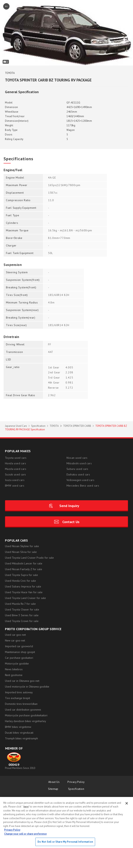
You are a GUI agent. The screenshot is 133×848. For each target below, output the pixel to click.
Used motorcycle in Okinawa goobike (27, 686)
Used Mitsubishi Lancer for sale (23, 563)
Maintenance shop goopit (20, 652)
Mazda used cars (15, 469)
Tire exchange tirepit (17, 698)
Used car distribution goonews (23, 709)
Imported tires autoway (19, 692)
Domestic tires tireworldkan (21, 704)
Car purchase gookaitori (19, 658)
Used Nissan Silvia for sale (21, 552)
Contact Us (70, 522)
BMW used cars (14, 485)
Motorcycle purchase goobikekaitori (26, 715)
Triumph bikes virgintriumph (21, 738)
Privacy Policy (76, 782)
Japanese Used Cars (16, 426)
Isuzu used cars (14, 480)
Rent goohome (13, 675)
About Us (54, 782)
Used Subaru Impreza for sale (23, 586)
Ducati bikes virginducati (19, 732)
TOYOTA (54, 426)
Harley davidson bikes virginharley (25, 721)
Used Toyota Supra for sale (21, 575)
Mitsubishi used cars (79, 463)
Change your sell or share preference (25, 833)
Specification (38, 426)
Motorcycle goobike (17, 663)
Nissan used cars (76, 458)
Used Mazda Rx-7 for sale (20, 604)
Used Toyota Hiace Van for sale (23, 592)
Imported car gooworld (19, 646)
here (26, 806)
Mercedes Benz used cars (82, 485)
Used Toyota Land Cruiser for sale (25, 598)
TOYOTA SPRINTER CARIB (77, 426)
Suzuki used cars (15, 474)
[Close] (126, 803)
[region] (66, 822)
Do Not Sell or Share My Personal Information (65, 841)
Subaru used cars (77, 469)
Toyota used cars (15, 458)
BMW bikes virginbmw (18, 727)
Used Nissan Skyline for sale (22, 546)
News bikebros (14, 669)
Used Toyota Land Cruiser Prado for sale (29, 557)
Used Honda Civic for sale (20, 580)
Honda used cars (15, 463)
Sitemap (54, 789)
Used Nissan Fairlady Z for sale (23, 569)
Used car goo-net (15, 634)
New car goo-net (15, 640)
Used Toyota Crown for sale (22, 621)
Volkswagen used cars (80, 480)
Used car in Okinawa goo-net (22, 681)
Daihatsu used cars (78, 474)
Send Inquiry (69, 505)
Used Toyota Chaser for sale (22, 609)
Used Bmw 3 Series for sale (22, 615)
